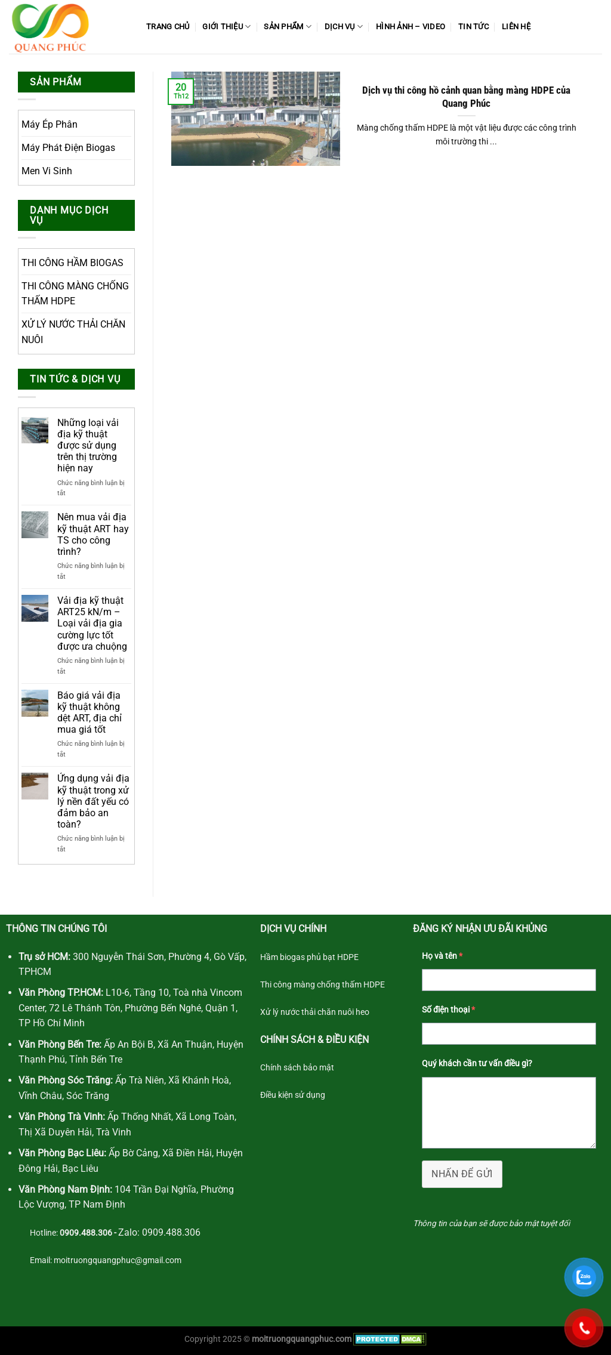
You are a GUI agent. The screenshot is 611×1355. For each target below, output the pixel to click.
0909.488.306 (170, 1232)
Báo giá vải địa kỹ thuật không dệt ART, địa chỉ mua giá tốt (89, 713)
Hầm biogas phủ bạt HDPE (309, 957)
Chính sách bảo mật (297, 1068)
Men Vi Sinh (46, 171)
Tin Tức (473, 26)
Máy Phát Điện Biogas (68, 147)
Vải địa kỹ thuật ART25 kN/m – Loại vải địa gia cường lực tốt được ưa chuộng (93, 623)
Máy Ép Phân (49, 124)
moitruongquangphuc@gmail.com (117, 1260)
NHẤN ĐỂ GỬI (461, 1174)
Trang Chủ (167, 26)
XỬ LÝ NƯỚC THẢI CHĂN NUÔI (73, 332)
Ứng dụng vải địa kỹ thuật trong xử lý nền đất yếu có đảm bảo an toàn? (93, 801)
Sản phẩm (287, 26)
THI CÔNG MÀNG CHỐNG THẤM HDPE (75, 293)
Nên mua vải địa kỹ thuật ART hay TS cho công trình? (93, 534)
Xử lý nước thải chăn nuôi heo (314, 1012)
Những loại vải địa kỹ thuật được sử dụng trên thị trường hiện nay (88, 445)
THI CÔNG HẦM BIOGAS (72, 262)
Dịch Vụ (344, 26)
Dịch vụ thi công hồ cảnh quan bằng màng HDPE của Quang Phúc (466, 97)
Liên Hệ (516, 26)
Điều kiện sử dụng (292, 1095)
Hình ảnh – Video (410, 26)
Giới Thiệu (226, 26)
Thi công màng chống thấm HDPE (322, 985)
